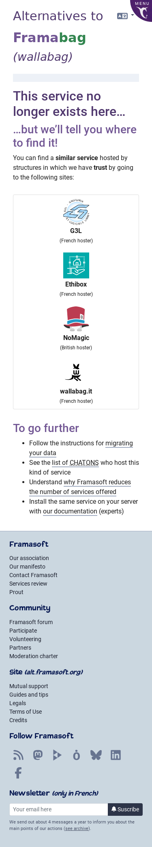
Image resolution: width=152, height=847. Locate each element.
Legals (17, 703)
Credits (18, 720)
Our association (29, 558)
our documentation (70, 511)
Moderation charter (33, 656)
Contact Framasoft (33, 575)
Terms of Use (25, 711)
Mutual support (28, 686)
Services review (28, 583)
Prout (16, 592)
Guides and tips (28, 694)
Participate (23, 630)
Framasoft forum (31, 622)
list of (75, 462)
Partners (20, 647)
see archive (76, 828)
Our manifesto (27, 566)
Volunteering (25, 639)
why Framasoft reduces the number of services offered (80, 487)
